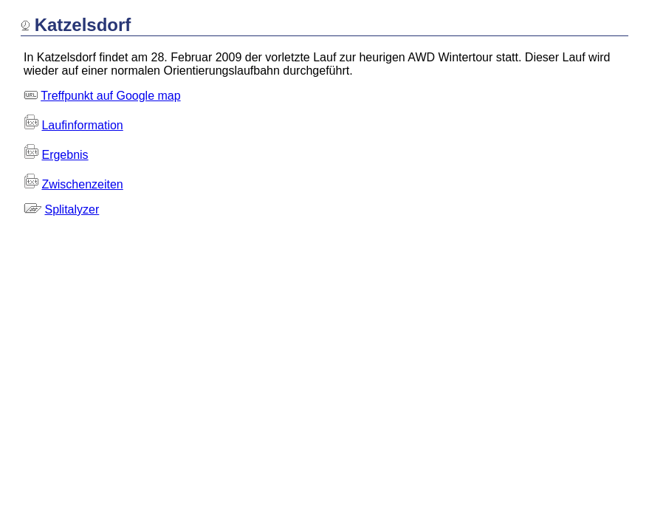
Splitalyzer (71, 209)
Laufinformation (82, 125)
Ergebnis (64, 155)
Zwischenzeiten (82, 184)
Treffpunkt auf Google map (110, 95)
